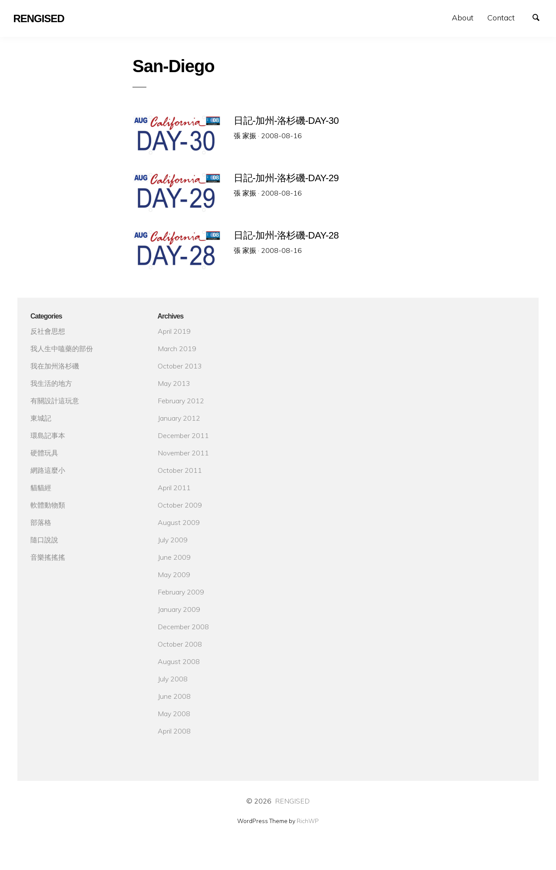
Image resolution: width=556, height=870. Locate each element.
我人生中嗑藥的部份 (61, 348)
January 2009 (179, 609)
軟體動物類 (47, 505)
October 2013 (180, 366)
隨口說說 (44, 539)
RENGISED (292, 801)
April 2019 (174, 331)
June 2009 (174, 557)
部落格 (40, 522)
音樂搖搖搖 (47, 557)
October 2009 (180, 505)
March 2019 (177, 348)
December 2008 (183, 626)
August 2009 (179, 522)
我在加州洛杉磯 (54, 366)
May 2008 (174, 713)
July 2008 (173, 678)
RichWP (308, 820)
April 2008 (174, 731)
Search (540, 16)
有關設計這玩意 (54, 400)
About (462, 18)
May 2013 (174, 383)
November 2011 (183, 452)
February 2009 (181, 592)
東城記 (40, 418)
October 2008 (180, 644)
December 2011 (183, 435)
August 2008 (179, 661)
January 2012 (179, 418)
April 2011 (174, 487)
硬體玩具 (44, 452)
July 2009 (173, 539)
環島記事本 (47, 435)
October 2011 (180, 470)
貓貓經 (40, 487)
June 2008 (174, 696)
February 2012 (181, 400)
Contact (501, 18)
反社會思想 (47, 331)
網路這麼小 (47, 470)
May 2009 (174, 574)
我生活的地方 (51, 383)
